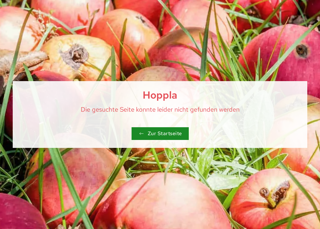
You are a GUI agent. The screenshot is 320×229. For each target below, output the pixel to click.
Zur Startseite (160, 133)
